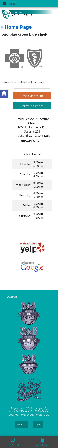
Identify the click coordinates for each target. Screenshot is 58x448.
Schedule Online (32, 96)
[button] (4, 94)
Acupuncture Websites (22, 408)
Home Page (16, 27)
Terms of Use (26, 414)
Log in (38, 424)
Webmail (22, 424)
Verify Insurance (32, 106)
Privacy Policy (42, 414)
